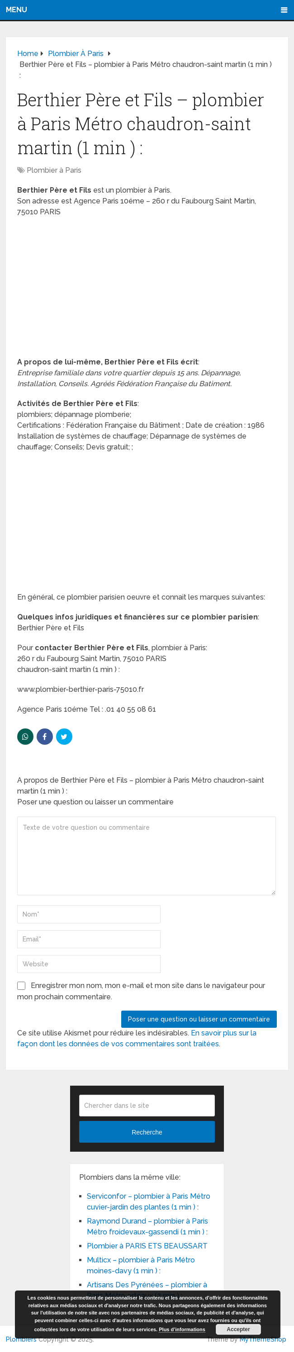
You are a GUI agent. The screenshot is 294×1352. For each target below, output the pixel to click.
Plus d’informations (182, 1329)
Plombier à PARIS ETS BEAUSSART (147, 1246)
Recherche (147, 1132)
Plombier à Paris (54, 170)
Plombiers (21, 1339)
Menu (16, 9)
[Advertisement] (147, 290)
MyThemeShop (263, 1339)
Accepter (238, 1329)
